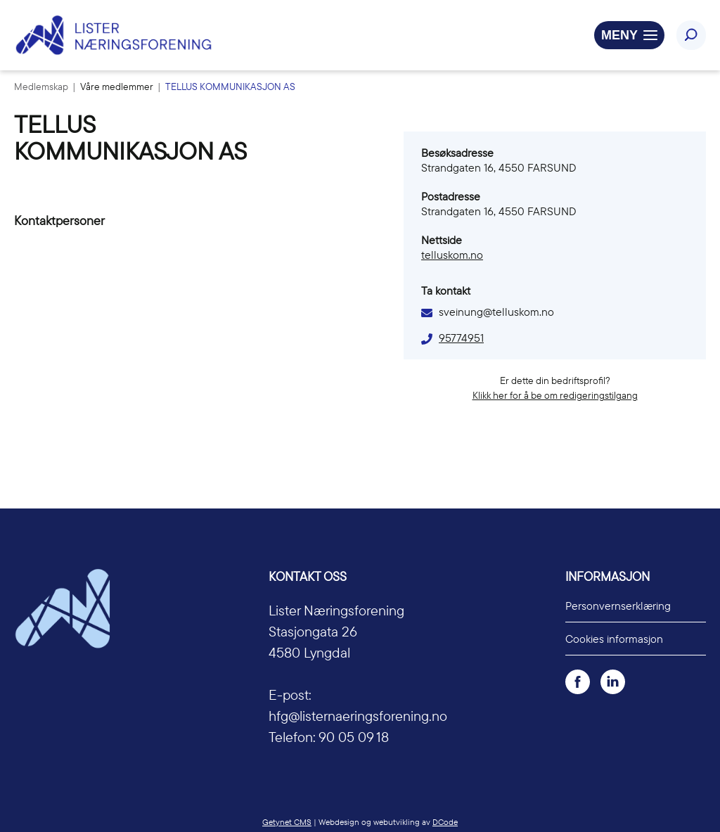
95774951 (461, 338)
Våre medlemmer (117, 86)
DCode (445, 822)
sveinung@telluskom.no (496, 312)
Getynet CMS (286, 822)
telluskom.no (452, 255)
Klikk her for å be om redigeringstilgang (555, 395)
